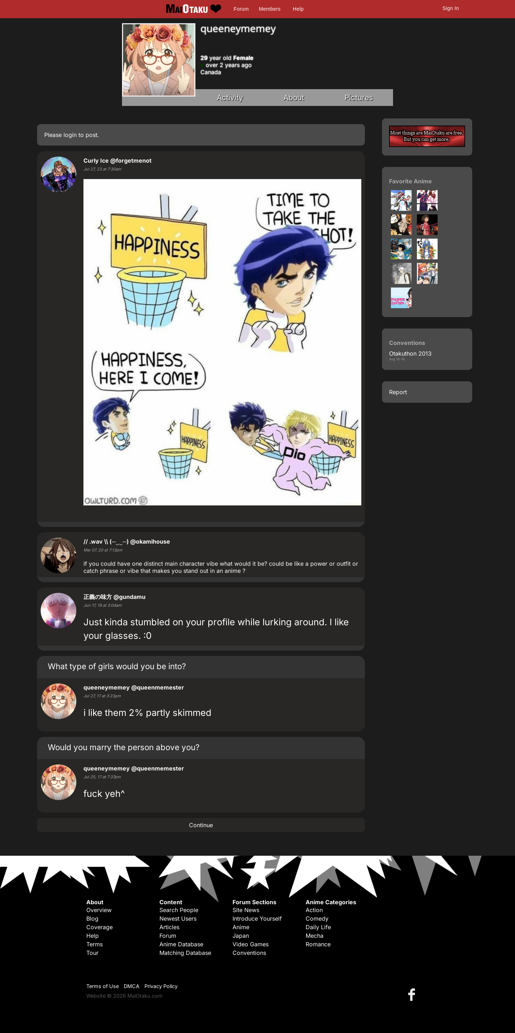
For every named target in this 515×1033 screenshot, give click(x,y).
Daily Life (318, 927)
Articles (169, 927)
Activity (230, 97)
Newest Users (178, 918)
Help (298, 9)
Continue (201, 825)
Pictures (359, 97)
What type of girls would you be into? (117, 666)
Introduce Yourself (257, 918)
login (70, 134)
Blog (92, 918)
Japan (241, 935)
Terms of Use (102, 986)
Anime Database (181, 944)
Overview (99, 910)
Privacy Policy (161, 986)
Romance (318, 944)
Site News (246, 910)
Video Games (251, 944)
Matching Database (185, 952)
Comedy (317, 918)
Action (314, 910)
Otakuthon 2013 (410, 353)
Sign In (451, 8)
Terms (94, 944)
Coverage (99, 927)
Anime (241, 927)
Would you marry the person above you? (123, 747)
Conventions (249, 952)
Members (270, 9)
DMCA (131, 986)
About (294, 97)
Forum (241, 9)
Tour (92, 952)
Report (398, 392)
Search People (178, 910)
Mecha (314, 935)
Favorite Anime (410, 181)
